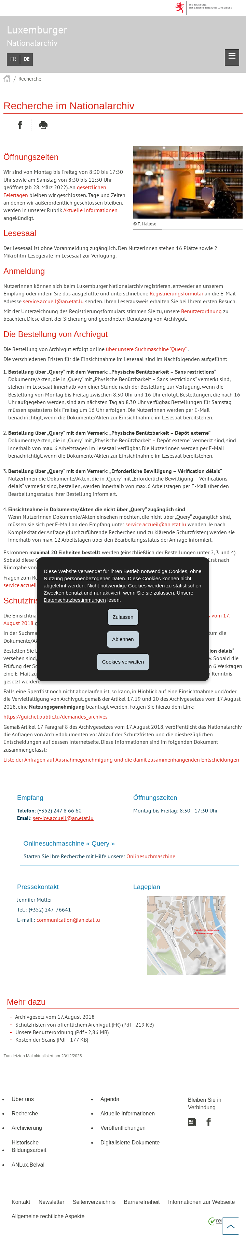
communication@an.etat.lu (68, 920)
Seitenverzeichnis (94, 1201)
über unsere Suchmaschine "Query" (146, 349)
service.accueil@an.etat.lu (53, 301)
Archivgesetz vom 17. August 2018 (55, 1017)
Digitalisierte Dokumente (130, 1142)
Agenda (109, 1099)
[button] (232, 57)
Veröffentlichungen (123, 1127)
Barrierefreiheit (142, 1201)
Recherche (29, 79)
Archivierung (27, 1127)
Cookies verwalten (123, 662)
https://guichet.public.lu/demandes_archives (55, 717)
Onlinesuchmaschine (150, 856)
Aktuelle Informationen (90, 210)
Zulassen (123, 617)
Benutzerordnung (201, 311)
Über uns (23, 1099)
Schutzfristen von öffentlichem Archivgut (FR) (68, 1025)
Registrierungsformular (176, 294)
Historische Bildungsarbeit (29, 1146)
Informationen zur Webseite (201, 1201)
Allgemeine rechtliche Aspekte (48, 1216)
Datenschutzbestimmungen (75, 599)
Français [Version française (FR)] (13, 59)
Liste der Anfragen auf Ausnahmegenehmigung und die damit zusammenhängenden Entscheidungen (121, 760)
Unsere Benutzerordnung (44, 1032)
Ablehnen (123, 639)
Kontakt (21, 1201)
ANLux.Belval (28, 1164)
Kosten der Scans (35, 1040)
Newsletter (52, 1201)
